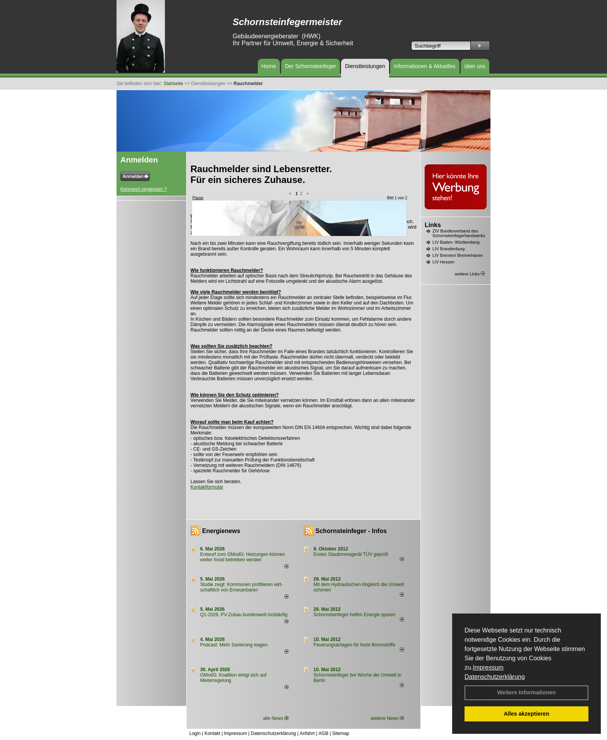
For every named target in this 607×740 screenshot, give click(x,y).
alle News (275, 718)
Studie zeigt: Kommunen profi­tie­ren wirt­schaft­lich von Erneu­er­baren (241, 587)
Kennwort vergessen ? (143, 189)
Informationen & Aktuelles (425, 66)
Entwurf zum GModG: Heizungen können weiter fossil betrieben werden (242, 557)
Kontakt (212, 733)
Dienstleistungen (365, 66)
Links (433, 225)
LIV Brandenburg (448, 248)
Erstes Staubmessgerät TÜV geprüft (351, 554)
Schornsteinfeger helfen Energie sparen (354, 614)
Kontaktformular (206, 487)
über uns (475, 66)
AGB (323, 733)
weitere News (386, 718)
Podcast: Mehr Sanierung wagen (233, 645)
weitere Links (470, 274)
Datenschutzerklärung (495, 676)
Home (269, 66)
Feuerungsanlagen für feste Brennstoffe (354, 645)
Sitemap (340, 733)
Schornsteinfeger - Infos (351, 531)
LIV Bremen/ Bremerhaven (457, 255)
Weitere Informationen (526, 692)
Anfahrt (307, 733)
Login (195, 733)
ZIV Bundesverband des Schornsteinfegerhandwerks (458, 233)
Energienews (221, 531)
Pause (197, 198)
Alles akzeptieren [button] (526, 714)
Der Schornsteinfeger (310, 66)
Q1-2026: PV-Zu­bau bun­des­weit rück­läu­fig (243, 614)
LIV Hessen (443, 262)
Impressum (488, 667)
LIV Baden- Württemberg (456, 242)
